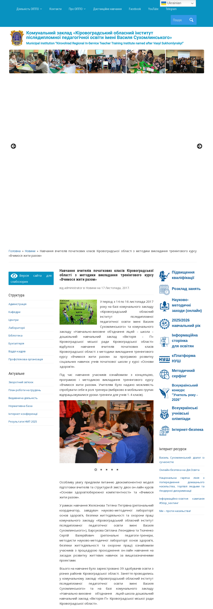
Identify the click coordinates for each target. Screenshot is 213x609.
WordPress (86, 598)
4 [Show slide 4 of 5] (112, 298)
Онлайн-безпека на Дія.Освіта (179, 298)
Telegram (171, 9)
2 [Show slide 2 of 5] (101, 298)
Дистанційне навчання (107, 9)
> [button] (199, 60)
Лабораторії (17, 156)
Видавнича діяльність (23, 226)
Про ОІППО (76, 9)
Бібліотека (15, 164)
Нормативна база (20, 234)
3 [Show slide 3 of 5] (106, 298)
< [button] (14, 60)
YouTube (153, 9)
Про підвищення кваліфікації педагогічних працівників (82, 526)
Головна (15, 79)
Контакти (56, 9)
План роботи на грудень (25, 218)
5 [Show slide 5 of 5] (117, 298)
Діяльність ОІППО (27, 9)
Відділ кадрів (17, 179)
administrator (73, 116)
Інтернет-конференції (23, 242)
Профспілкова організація (26, 187)
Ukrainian (171, 3)
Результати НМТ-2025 (23, 250)
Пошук (191, 20)
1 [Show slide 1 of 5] (95, 298)
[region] (106, 61)
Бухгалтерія (16, 172)
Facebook (135, 9)
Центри (14, 148)
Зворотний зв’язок (21, 210)
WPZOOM (147, 598)
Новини (30, 79)
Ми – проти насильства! (175, 339)
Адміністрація (17, 132)
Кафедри (14, 140)
